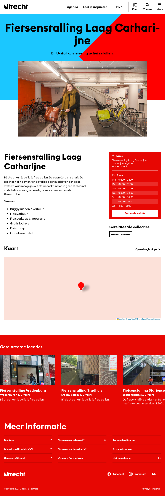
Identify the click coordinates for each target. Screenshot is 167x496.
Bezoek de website (135, 213)
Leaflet (120, 319)
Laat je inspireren (95, 7)
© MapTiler (130, 319)
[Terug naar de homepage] (16, 6)
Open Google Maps (148, 249)
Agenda (72, 7)
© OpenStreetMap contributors (147, 319)
